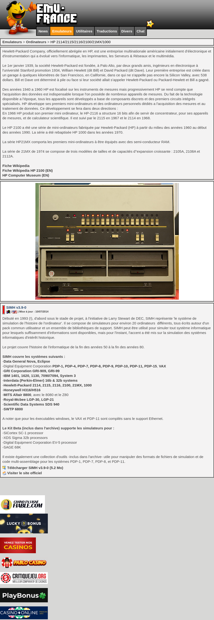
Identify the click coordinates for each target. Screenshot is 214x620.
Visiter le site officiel (22, 473)
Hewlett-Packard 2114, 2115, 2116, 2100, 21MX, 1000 (48, 385)
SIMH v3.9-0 (16, 307)
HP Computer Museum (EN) (25, 175)
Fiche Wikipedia (15, 166)
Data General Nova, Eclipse (27, 361)
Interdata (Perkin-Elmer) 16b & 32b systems (40, 380)
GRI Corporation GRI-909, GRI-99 (32, 371)
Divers (126, 31)
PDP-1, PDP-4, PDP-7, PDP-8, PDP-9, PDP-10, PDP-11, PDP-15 (104, 366)
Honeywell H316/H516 (22, 390)
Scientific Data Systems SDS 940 (31, 404)
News (43, 31)
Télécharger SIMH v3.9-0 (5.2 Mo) (35, 468)
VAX (162, 366)
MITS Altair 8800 (17, 395)
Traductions (107, 31)
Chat (140, 31)
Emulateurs (62, 31)
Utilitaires (84, 31)
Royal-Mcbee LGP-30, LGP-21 (29, 399)
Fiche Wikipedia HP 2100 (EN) (27, 170)
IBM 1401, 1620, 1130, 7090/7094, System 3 (40, 376)
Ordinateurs (36, 42)
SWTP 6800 (13, 409)
